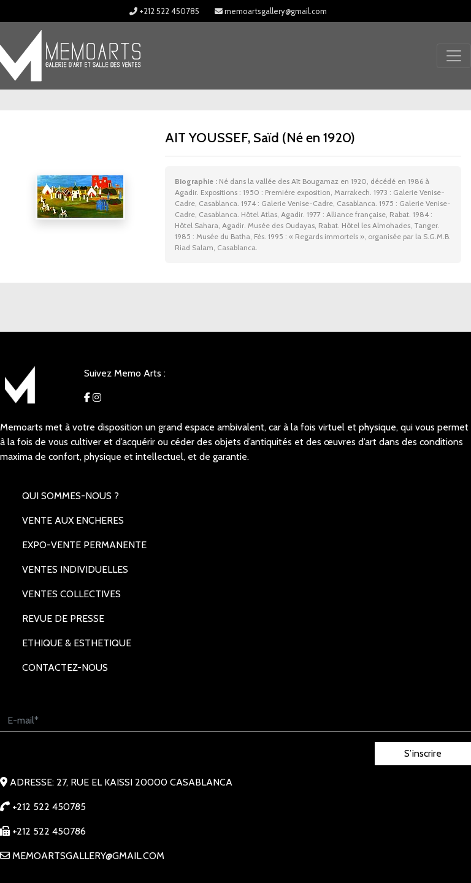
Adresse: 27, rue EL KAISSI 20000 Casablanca (116, 782)
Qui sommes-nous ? (70, 496)
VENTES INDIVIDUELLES (75, 569)
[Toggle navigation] (454, 56)
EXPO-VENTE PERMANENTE (84, 545)
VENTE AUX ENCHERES (73, 520)
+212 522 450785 (164, 11)
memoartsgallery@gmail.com (271, 11)
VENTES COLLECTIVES (71, 594)
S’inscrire (423, 753)
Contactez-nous (65, 667)
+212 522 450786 (43, 831)
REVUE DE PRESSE (63, 618)
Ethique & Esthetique (76, 643)
